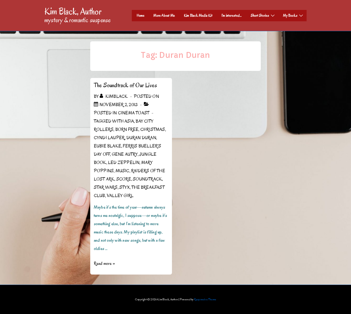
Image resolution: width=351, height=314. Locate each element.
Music (122, 171)
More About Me (164, 15)
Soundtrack (147, 179)
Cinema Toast (133, 113)
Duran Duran (141, 138)
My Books (293, 15)
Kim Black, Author (73, 11)
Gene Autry (125, 154)
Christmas (152, 129)
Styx (124, 187)
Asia (129, 121)
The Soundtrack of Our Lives (125, 85)
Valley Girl (120, 196)
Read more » (104, 263)
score (123, 179)
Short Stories (263, 15)
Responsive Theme (205, 299)
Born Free (127, 129)
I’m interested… (231, 15)
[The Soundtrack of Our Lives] (118, 105)
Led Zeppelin (123, 162)
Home (141, 15)
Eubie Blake (107, 146)
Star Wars (106, 187)
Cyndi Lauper (109, 138)
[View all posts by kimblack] (114, 96)
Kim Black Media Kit (198, 15)
